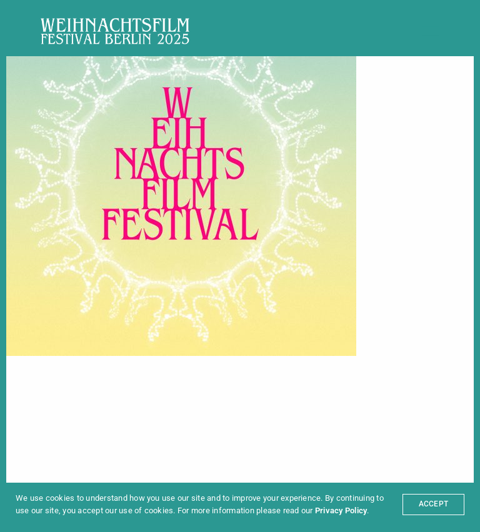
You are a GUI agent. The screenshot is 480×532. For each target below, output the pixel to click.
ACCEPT (433, 504)
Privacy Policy (341, 510)
